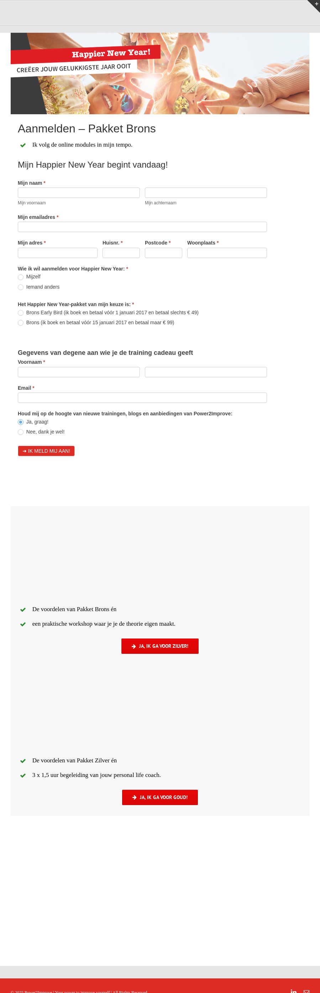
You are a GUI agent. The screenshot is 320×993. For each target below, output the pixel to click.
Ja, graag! (33, 422)
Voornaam (31, 362)
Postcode (158, 243)
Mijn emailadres (38, 217)
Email (26, 388)
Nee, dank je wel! (41, 432)
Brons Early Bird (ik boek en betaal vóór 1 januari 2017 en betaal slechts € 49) (108, 313)
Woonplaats (203, 243)
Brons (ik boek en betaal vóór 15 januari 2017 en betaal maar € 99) (96, 323)
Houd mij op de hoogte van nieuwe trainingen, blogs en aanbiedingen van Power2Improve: (125, 413)
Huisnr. (113, 243)
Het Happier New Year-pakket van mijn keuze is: (76, 304)
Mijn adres (32, 243)
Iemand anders (38, 287)
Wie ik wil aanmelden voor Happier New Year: (73, 269)
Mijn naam (32, 183)
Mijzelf (29, 277)
